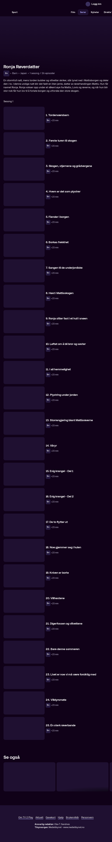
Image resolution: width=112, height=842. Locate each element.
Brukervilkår (72, 817)
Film (73, 12)
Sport (15, 12)
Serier (83, 12)
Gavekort (51, 817)
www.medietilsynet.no (73, 827)
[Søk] (6, 12)
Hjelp (61, 817)
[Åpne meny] (105, 4)
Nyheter (95, 12)
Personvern (87, 817)
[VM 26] (44, 12)
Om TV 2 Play (25, 817)
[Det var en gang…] (29, 776)
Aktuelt (39, 817)
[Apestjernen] (82, 776)
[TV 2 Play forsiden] (25, 4)
